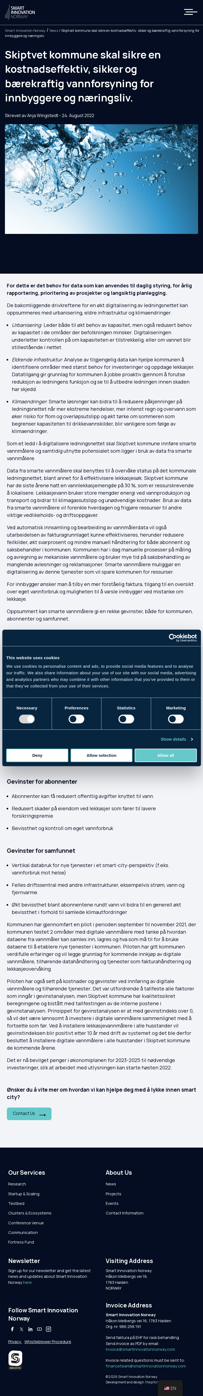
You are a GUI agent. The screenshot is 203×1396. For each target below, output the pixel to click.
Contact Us (24, 1113)
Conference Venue (26, 1222)
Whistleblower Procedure (47, 1341)
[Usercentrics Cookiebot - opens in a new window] (173, 638)
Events (112, 1203)
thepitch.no (154, 1382)
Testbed (16, 1203)
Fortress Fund (21, 1242)
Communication (23, 1232)
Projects (113, 1193)
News (54, 30)
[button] (187, 12)
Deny (37, 755)
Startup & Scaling (23, 1193)
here (27, 1282)
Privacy (15, 1341)
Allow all (165, 755)
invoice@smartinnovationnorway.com (140, 1349)
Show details (173, 739)
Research (17, 1184)
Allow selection (101, 755)
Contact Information (125, 1213)
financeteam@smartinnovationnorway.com (146, 1366)
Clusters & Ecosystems (30, 1213)
